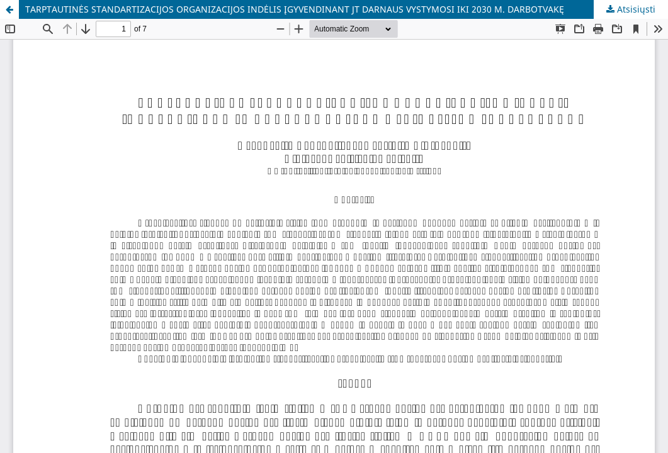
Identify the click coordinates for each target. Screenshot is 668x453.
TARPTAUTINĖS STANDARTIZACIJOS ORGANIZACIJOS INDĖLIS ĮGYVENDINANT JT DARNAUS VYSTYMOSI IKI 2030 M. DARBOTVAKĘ (294, 9)
